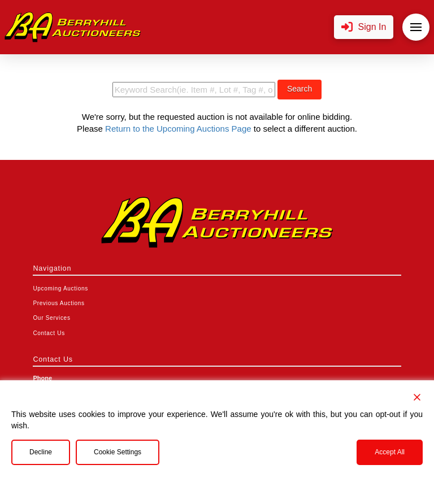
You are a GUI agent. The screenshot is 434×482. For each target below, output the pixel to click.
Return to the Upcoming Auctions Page (178, 128)
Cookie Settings (117, 452)
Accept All (390, 452)
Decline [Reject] (40, 452)
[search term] (193, 89)
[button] (364, 27)
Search (299, 88)
